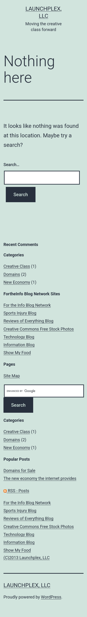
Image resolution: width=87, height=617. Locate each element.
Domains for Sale (19, 470)
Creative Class (16, 266)
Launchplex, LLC (26, 585)
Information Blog (19, 344)
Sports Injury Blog (19, 313)
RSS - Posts (16, 490)
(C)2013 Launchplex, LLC (26, 557)
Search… (11, 164)
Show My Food (17, 352)
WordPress (51, 597)
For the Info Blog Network (27, 305)
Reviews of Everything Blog (28, 320)
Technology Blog (18, 336)
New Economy (16, 282)
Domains (11, 274)
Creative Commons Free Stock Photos (38, 329)
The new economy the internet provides (39, 478)
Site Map (11, 375)
